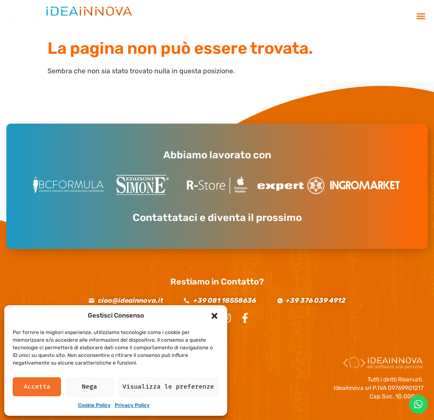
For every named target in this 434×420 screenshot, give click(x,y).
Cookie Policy (94, 405)
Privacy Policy (132, 405)
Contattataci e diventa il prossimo (217, 218)
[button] (214, 316)
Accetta (37, 386)
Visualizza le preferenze (168, 386)
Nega (89, 386)
